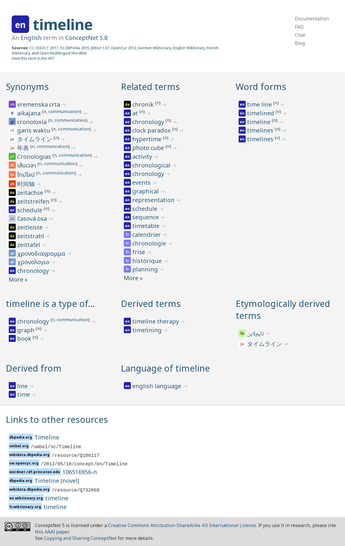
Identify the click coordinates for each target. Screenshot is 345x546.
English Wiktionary (189, 47)
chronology (33, 271)
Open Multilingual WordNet (63, 53)
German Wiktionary (154, 47)
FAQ (299, 27)
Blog (300, 43)
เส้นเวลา (27, 165)
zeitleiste (30, 227)
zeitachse (31, 193)
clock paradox (152, 130)
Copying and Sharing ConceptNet (80, 538)
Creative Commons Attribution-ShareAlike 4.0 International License (182, 525)
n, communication (61, 111)
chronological (152, 165)
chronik (143, 104)
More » (18, 279)
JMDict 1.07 (100, 47)
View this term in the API (33, 58)
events (142, 182)
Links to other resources (57, 419)
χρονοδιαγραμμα (42, 253)
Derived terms (151, 304)
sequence (146, 217)
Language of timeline (165, 368)
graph (26, 330)
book (25, 338)
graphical (146, 191)
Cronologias (34, 156)
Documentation (312, 18)
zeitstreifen (34, 201)
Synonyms (27, 87)
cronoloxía (32, 122)
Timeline (46, 437)
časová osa (32, 218)
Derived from (33, 368)
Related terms (150, 87)
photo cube (149, 148)
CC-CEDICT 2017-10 (46, 47)
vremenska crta (39, 104)
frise (139, 252)
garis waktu (34, 130)
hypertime (147, 139)
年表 (23, 148)
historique (147, 261)
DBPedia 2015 (77, 47)
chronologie (150, 243)
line (23, 386)
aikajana (29, 113)
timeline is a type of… (50, 304)
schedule (30, 210)
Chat (300, 35)
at (135, 113)
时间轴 (26, 184)
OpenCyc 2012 (123, 47)
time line (260, 104)
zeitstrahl (31, 236)
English (31, 38)
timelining (147, 330)
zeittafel (29, 245)
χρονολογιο (34, 262)
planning (145, 269)
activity (143, 156)
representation (154, 200)
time (24, 394)
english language (157, 386)
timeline (63, 24)
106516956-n (79, 472)
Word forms (261, 87)
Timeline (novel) (56, 481)
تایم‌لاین (256, 334)
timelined (261, 113)
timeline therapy (156, 321)
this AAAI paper (51, 532)
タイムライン (35, 139)
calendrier (147, 234)
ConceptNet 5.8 (86, 38)
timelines (261, 130)
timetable (146, 226)
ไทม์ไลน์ (26, 175)
